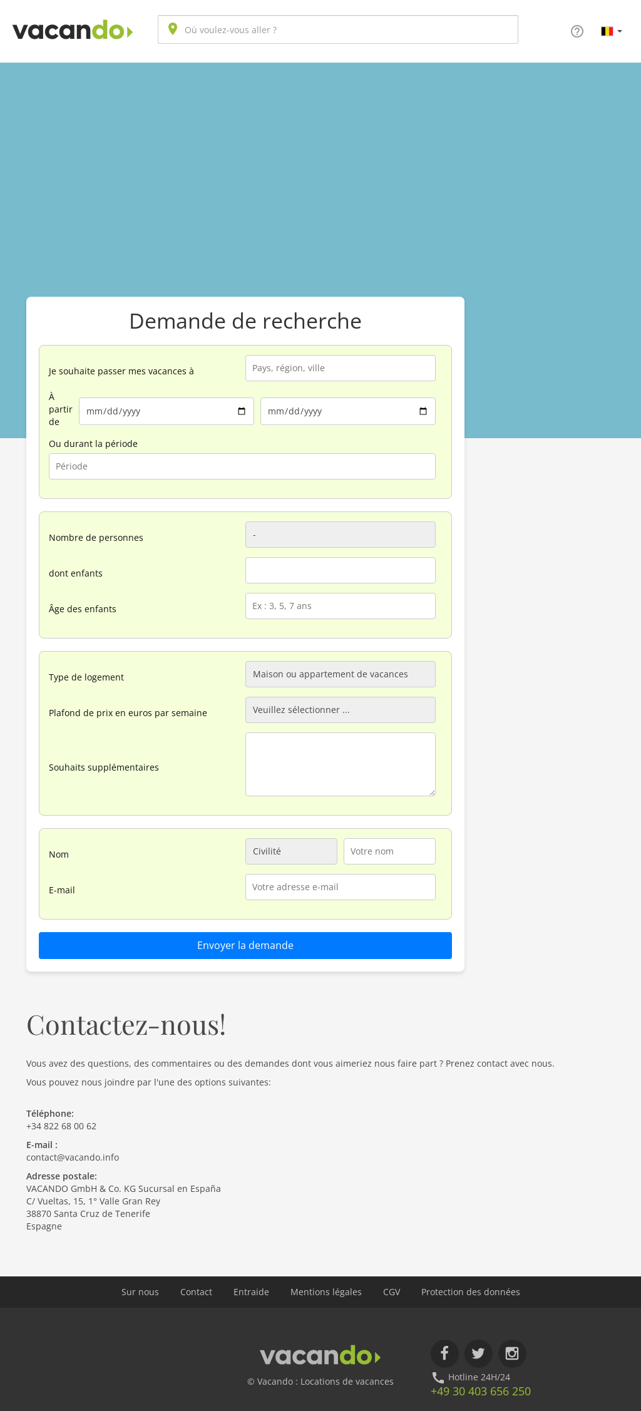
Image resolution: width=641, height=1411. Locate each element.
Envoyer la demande (245, 945)
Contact (196, 1292)
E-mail (62, 890)
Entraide (251, 1292)
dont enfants (76, 573)
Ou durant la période (93, 443)
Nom (59, 854)
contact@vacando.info (72, 1157)
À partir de (61, 409)
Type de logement (86, 677)
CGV (391, 1292)
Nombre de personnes (96, 537)
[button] (612, 30)
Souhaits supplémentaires (104, 767)
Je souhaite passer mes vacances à (121, 371)
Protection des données (470, 1292)
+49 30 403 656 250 (481, 1390)
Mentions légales (326, 1292)
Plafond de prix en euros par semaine (128, 713)
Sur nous (140, 1292)
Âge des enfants (82, 609)
